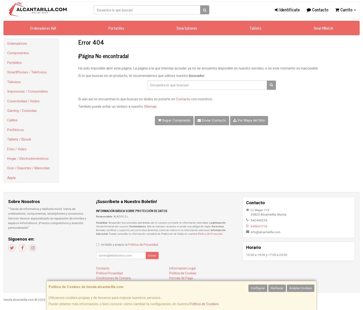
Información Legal (182, 268)
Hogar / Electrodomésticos (28, 159)
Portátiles (14, 63)
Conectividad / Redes (23, 101)
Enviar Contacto (211, 120)
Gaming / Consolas (22, 111)
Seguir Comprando (174, 120)
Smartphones (186, 28)
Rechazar (277, 288)
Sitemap (150, 106)
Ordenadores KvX (43, 28)
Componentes (18, 53)
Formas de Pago (181, 278)
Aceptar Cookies (300, 288)
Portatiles (116, 28)
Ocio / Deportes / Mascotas (28, 168)
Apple (11, 178)
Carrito (345, 9)
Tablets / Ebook (19, 139)
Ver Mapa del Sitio (249, 120)
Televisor (14, 82)
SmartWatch (323, 28)
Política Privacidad (109, 273)
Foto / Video (16, 149)
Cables (12, 120)
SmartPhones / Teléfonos (27, 72)
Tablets (255, 28)
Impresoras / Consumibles (27, 91)
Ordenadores (17, 43)
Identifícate (287, 9)
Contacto (317, 9)
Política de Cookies (204, 304)
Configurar (258, 288)
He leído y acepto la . (130, 244)
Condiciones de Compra (113, 278)
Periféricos (15, 130)
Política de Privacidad (210, 233)
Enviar (152, 255)
